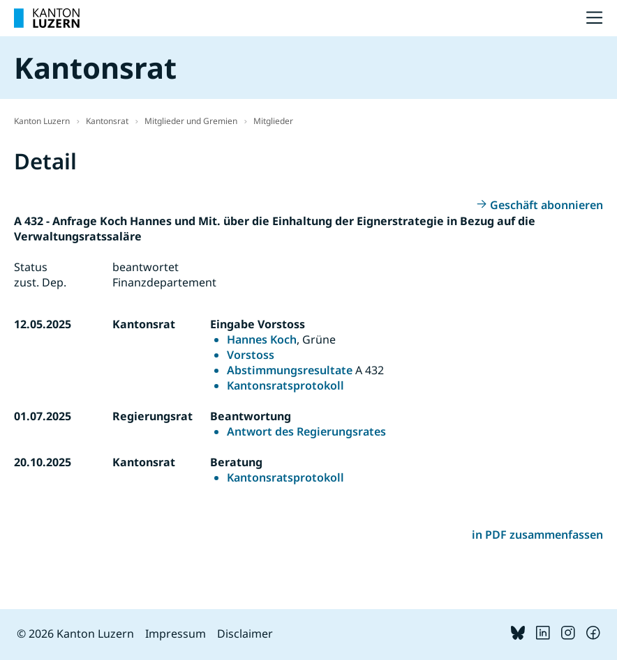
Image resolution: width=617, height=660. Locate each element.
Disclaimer (245, 633)
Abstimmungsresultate (289, 370)
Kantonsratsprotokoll (285, 385)
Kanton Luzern (42, 121)
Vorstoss (250, 354)
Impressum (175, 633)
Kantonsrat (107, 121)
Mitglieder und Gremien (190, 121)
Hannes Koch (262, 339)
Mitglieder (273, 121)
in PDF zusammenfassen (537, 534)
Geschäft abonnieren (546, 205)
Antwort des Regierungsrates (306, 431)
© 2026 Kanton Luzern (75, 633)
